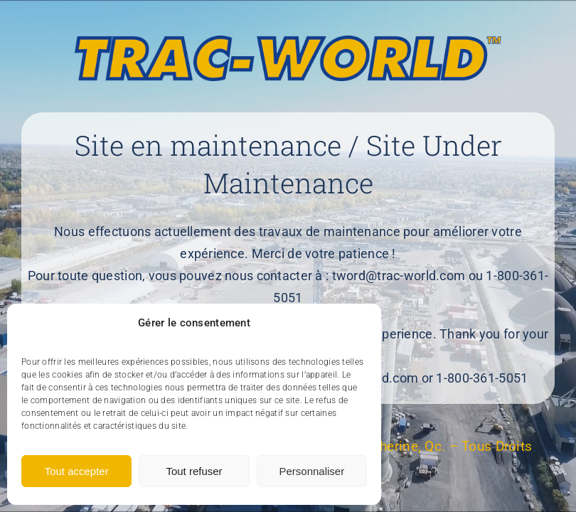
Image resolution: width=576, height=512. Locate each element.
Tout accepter (77, 471)
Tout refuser (194, 471)
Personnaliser (311, 471)
